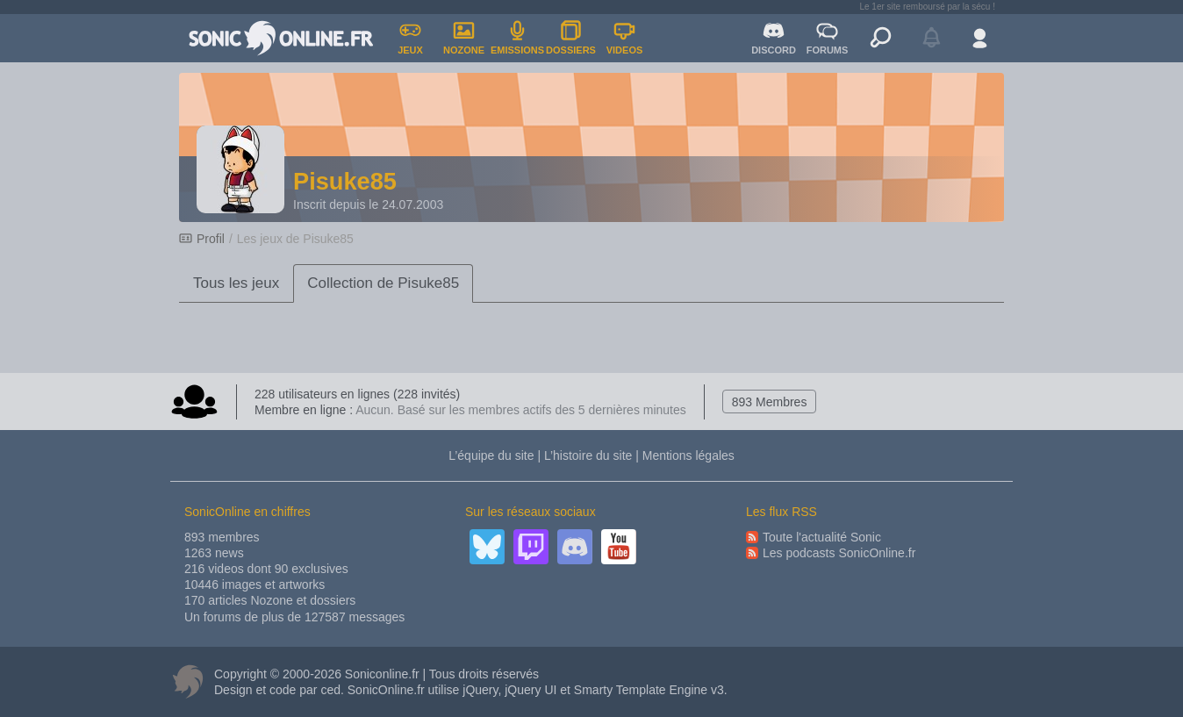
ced (330, 690)
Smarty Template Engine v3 (649, 690)
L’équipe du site (491, 455)
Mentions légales (688, 455)
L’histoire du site (588, 455)
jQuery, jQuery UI (509, 690)
